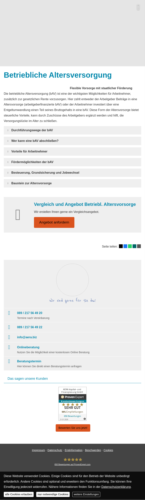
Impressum (38, 450)
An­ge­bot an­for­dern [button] (54, 222)
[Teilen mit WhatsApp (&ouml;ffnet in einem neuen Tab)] (130, 246)
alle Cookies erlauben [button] (18, 494)
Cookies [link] (108, 450)
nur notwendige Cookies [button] (53, 494)
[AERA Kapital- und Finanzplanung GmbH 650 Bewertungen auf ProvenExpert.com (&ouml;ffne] (73, 461)
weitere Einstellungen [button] (86, 494)
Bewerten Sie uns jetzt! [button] (72, 427)
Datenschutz (55, 450)
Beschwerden (93, 450)
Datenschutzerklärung (116, 486)
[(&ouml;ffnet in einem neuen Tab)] (72, 404)
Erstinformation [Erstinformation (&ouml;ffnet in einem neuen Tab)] (74, 450)
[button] (32, 130)
